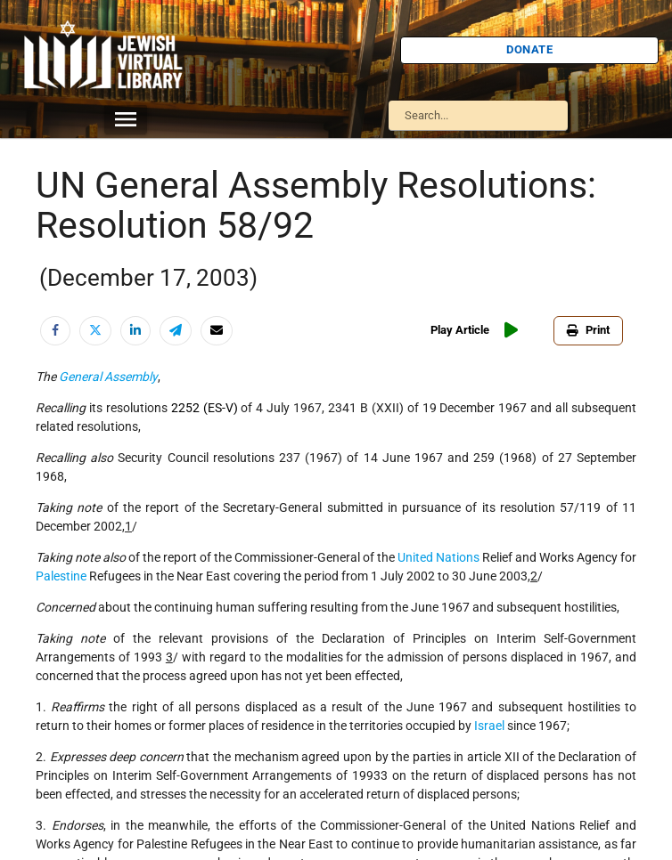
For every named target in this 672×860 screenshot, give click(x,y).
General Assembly (108, 376)
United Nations (438, 557)
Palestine (61, 576)
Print (588, 330)
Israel (489, 725)
